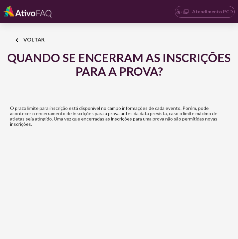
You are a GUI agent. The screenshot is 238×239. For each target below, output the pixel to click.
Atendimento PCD (205, 11)
